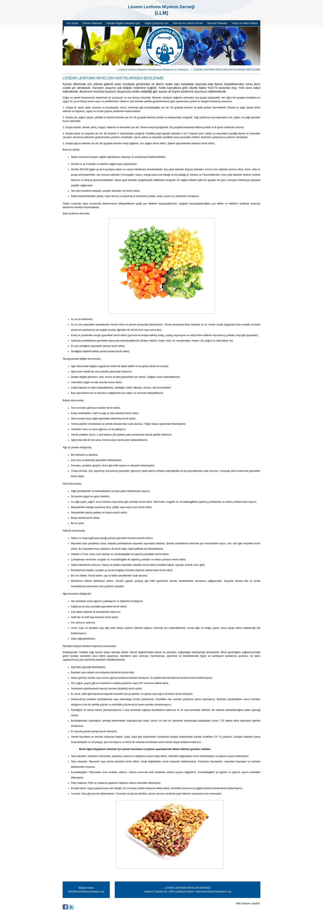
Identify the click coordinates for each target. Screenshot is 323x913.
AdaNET (256, 903)
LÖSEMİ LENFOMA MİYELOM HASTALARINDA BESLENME (226, 69)
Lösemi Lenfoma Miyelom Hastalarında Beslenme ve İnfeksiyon (153, 69)
